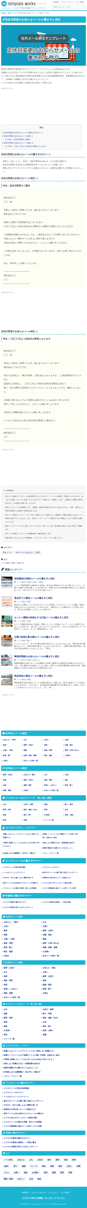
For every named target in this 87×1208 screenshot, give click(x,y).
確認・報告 (28, 785)
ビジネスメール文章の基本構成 (14, 867)
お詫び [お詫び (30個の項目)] (40, 1160)
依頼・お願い (69, 815)
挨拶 (29, 660)
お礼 (25, 740)
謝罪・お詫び (28, 745)
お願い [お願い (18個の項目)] (6, 1166)
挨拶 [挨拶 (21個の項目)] (74, 1160)
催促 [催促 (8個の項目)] (60, 1166)
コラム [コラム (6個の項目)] (6, 1173)
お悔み (5, 761)
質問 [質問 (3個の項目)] (62, 1173)
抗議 (25, 820)
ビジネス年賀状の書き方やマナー (15, 902)
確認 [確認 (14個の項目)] (24, 1166)
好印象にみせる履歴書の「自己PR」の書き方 (19, 853)
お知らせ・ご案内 (9, 740)
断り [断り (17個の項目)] (15, 1166)
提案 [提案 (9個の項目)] (52, 1166)
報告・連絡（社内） (31, 809)
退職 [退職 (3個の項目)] (54, 1173)
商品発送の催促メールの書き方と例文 (33, 676)
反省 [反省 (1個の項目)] (31, 1179)
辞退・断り (7, 755)
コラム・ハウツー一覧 (51, 853)
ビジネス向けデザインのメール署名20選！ (58, 883)
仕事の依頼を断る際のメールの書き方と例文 (36, 637)
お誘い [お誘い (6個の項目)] (16, 1173)
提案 (4, 815)
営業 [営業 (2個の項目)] (70, 1173)
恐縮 (45, 804)
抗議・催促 (69, 745)
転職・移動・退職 (30, 755)
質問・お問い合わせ (72, 750)
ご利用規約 (55, 2)
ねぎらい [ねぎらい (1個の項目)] (21, 1179)
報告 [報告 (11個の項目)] (44, 1166)
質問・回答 (7, 809)
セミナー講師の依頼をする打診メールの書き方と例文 (41, 617)
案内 (13, 563)
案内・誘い (28, 815)
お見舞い (68, 755)
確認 (41, 582)
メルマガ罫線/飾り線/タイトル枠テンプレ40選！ (60, 888)
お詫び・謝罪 (28, 804)
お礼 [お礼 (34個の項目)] (31, 1160)
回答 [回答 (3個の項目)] (45, 1173)
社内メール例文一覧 (51, 790)
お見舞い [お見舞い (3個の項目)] (35, 1173)
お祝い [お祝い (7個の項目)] (69, 1166)
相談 (45, 745)
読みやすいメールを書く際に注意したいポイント (60, 872)
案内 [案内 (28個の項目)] (49, 1160)
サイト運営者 (80, 2)
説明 (4, 820)
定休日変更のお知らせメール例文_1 (17, 136)
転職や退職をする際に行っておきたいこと (58, 848)
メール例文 (5, 563)
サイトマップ (53, 1192)
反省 (66, 809)
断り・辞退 (69, 804)
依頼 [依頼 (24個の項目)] (66, 1160)
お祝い (46, 740)
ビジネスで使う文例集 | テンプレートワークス (43, 1198)
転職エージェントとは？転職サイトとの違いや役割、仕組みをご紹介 (60, 835)
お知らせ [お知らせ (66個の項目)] (21, 1160)
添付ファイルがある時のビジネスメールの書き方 (20, 883)
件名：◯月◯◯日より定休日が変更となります (25, 146)
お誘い (67, 740)
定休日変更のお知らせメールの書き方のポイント (23, 133)
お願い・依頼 (8, 750)
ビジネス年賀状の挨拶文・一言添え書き (57, 902)
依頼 (29, 582)
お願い (35, 582)
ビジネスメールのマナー (51, 867)
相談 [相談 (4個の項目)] (25, 1173)
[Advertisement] (43, 106)
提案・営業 (48, 750)
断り (29, 640)
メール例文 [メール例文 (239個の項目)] (8, 1160)
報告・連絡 (48, 755)
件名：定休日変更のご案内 (17, 139)
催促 (29, 679)
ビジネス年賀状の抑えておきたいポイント (18, 907)
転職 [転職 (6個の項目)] (78, 1166)
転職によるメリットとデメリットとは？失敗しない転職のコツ (21, 835)
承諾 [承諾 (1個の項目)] (39, 1179)
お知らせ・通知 (29, 775)
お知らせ (20, 563)
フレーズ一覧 (49, 820)
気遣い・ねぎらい (50, 785)
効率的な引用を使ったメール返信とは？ (57, 878)
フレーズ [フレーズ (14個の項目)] (33, 1166)
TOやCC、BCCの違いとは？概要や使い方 (18, 878)
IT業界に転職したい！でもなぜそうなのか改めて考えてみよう (21, 844)
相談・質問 (48, 780)
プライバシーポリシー (67, 2)
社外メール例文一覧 (31, 761)
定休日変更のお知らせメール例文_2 (17, 143)
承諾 (45, 809)
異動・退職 (7, 790)
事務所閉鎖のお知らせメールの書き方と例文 (36, 656)
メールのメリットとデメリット (14, 872)
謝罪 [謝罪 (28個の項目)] (57, 1160)
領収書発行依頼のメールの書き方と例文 (34, 578)
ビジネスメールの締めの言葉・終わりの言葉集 (19, 888)
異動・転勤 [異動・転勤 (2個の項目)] (8, 1179)
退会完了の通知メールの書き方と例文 (33, 598)
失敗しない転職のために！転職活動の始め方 (58, 843)
